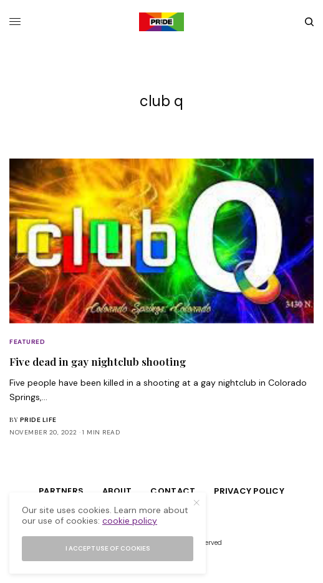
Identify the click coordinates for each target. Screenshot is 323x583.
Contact (172, 491)
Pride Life (38, 420)
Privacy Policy (249, 491)
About (117, 491)
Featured (27, 342)
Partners (61, 491)
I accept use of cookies (107, 548)
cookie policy (129, 520)
